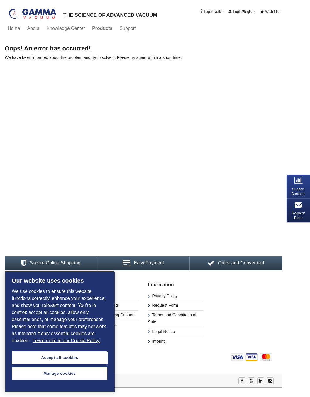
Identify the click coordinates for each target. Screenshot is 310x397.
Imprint (158, 341)
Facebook (242, 381)
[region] (60, 331)
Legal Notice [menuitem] (211, 12)
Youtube (251, 381)
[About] (33, 28)
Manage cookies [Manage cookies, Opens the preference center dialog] (59, 373)
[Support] (127, 28)
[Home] (14, 28)
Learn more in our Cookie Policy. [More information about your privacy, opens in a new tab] (66, 340)
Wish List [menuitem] (269, 12)
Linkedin (260, 381)
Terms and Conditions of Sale (172, 318)
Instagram (270, 381)
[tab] (298, 187)
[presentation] (298, 187)
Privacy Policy (164, 295)
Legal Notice (163, 331)
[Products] (102, 28)
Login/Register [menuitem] (242, 12)
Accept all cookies (59, 357)
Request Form (164, 305)
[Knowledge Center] (66, 28)
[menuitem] (14, 28)
